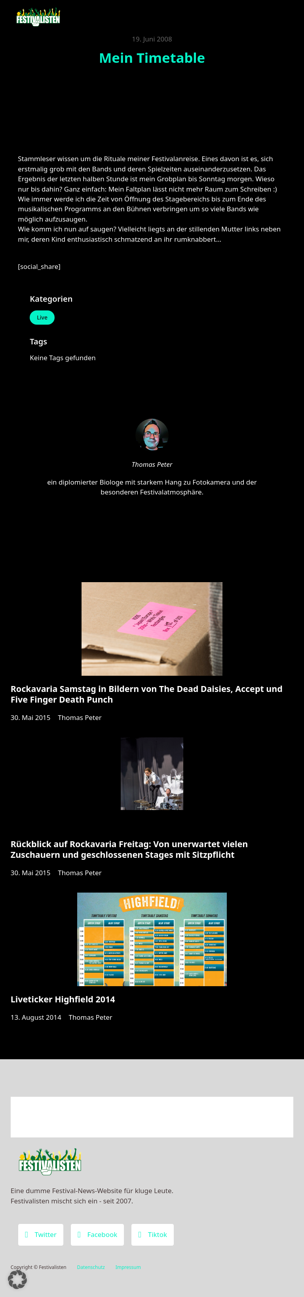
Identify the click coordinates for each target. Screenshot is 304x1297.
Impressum (128, 1267)
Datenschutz (91, 1267)
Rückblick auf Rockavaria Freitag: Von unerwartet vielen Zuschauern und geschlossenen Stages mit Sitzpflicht (129, 849)
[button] (17, 1279)
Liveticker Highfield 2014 (63, 999)
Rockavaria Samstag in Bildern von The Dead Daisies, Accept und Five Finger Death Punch (147, 694)
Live (42, 317)
